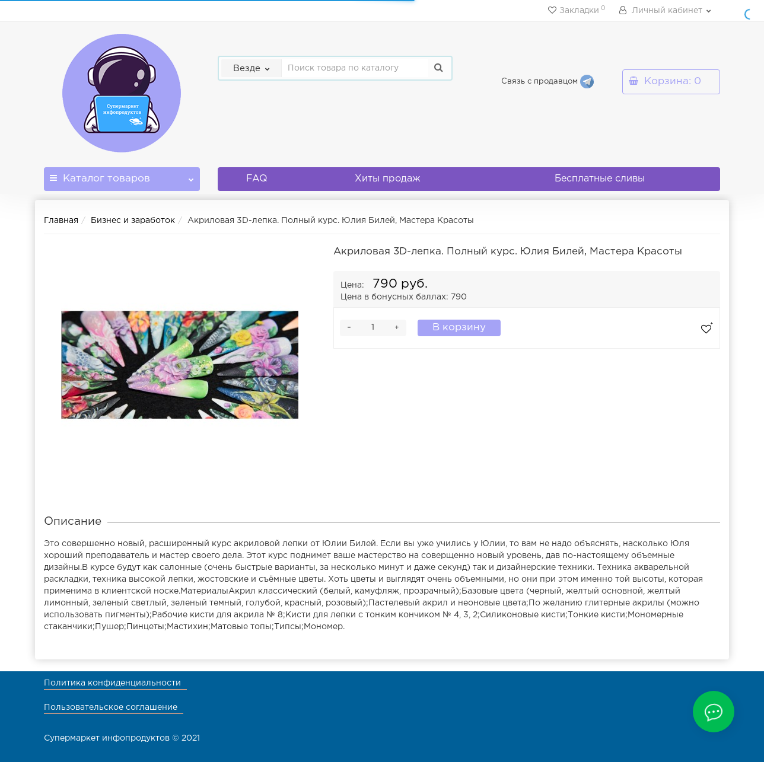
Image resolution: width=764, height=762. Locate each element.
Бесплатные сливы (600, 178)
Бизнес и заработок (133, 220)
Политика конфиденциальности (112, 683)
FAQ (257, 178)
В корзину (459, 327)
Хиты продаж (388, 178)
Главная (61, 220)
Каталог (122, 175)
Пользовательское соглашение (110, 707)
